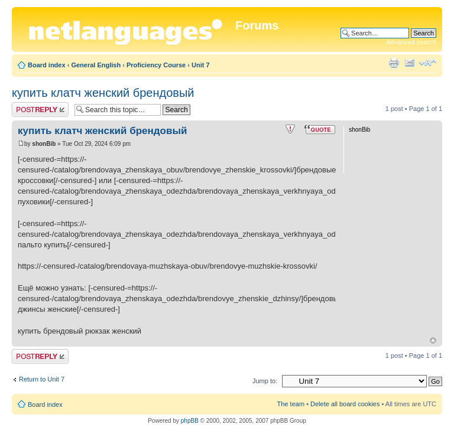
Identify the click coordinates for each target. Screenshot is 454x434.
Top (433, 340)
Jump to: (264, 380)
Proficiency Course (156, 64)
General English (96, 64)
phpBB (190, 420)
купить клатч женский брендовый (103, 92)
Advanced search (411, 41)
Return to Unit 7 (41, 379)
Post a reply (40, 109)
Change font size (427, 62)
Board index (47, 64)
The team (290, 403)
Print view (393, 62)
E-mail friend (409, 62)
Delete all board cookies (345, 403)
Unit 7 (201, 64)
